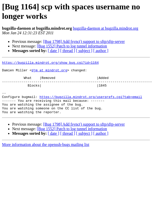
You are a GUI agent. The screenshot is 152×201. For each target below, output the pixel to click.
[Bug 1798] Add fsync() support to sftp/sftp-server (84, 41)
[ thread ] (67, 50)
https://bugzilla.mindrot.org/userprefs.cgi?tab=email (90, 104)
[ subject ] (84, 50)
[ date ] (53, 50)
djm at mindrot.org (49, 72)
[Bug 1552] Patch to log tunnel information (72, 46)
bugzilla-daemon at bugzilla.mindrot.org (105, 28)
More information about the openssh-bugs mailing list (45, 155)
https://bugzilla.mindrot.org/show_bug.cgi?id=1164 (50, 63)
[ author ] (100, 50)
